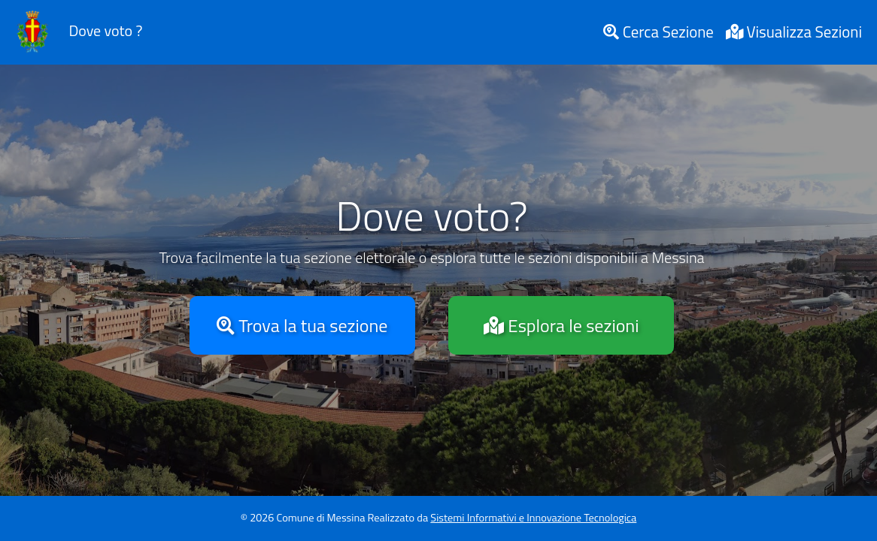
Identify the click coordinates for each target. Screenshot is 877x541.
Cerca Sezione (658, 32)
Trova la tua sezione (302, 325)
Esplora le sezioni (561, 325)
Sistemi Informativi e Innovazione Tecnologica (533, 517)
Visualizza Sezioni (794, 32)
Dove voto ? (75, 32)
